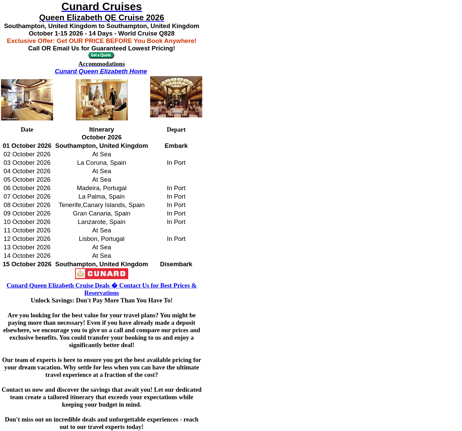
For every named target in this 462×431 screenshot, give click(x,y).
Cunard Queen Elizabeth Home (101, 71)
